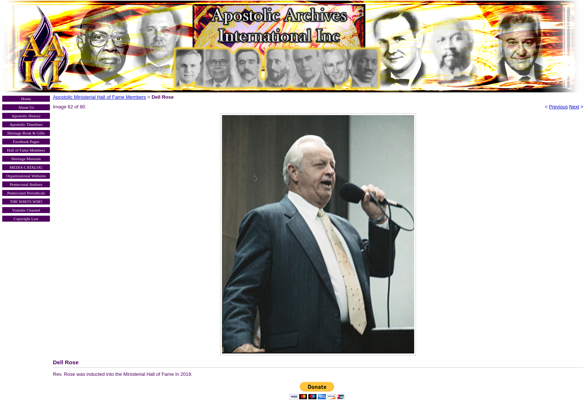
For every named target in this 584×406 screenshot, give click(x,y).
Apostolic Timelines (26, 124)
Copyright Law (26, 218)
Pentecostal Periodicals (26, 193)
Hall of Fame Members (26, 150)
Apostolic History (26, 116)
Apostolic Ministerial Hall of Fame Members (99, 97)
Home (26, 98)
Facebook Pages (26, 141)
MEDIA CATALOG (26, 167)
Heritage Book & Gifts (26, 133)
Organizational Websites (26, 176)
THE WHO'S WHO (26, 201)
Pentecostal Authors (26, 184)
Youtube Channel (26, 210)
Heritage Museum (26, 158)
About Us (26, 107)
